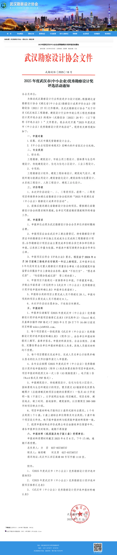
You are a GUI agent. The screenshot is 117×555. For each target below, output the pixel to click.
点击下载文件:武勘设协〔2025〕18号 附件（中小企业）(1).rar (24, 531)
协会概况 (20, 33)
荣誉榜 (75, 33)
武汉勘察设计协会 (16, 39)
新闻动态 (42, 33)
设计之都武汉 (64, 33)
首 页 (9, 33)
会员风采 (86, 33)
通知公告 (31, 33)
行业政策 (53, 33)
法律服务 (97, 33)
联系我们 (108, 33)
